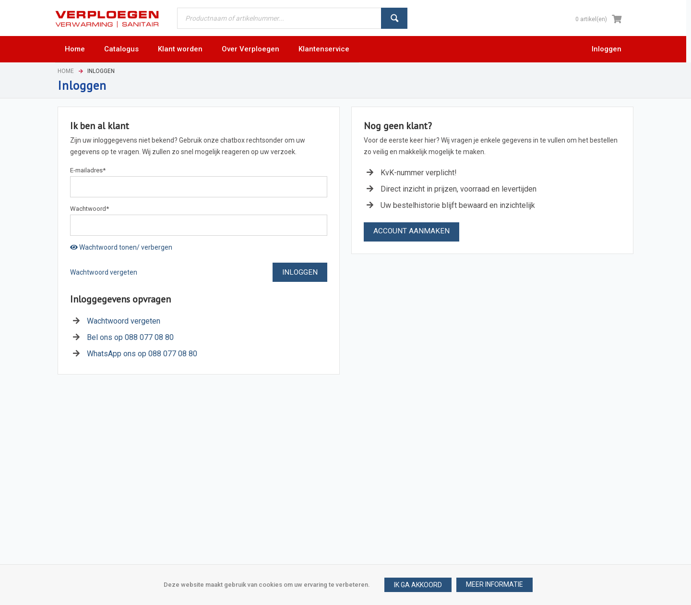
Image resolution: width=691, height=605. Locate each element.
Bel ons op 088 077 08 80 (130, 337)
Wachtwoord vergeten (103, 272)
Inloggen (606, 49)
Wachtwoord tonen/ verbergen (121, 247)
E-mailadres (88, 170)
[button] (494, 585)
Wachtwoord (89, 208)
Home (66, 71)
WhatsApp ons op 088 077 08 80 (142, 353)
